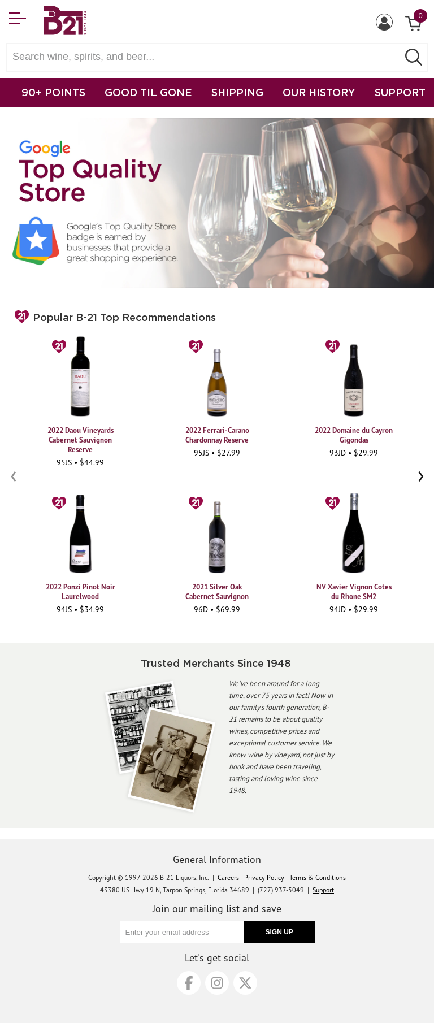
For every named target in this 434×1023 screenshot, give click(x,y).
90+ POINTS (53, 92)
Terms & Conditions (317, 877)
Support (323, 890)
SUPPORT (400, 92)
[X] (245, 983)
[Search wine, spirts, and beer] (206, 57)
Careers (228, 877)
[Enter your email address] (182, 932)
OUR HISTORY (319, 92)
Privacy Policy (264, 877)
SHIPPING (237, 92)
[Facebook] (189, 983)
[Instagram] (217, 983)
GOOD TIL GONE (148, 92)
